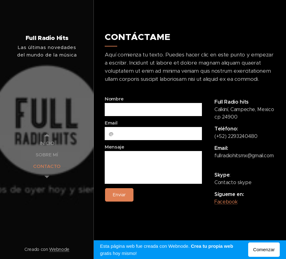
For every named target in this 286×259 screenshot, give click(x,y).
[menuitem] (47, 143)
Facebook (225, 202)
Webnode (59, 249)
